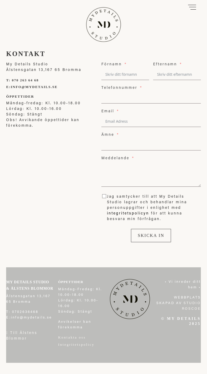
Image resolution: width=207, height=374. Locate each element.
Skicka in (151, 235)
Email (107, 111)
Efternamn (165, 64)
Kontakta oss (72, 337)
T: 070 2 (14, 80)
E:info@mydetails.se (32, 87)
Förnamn (111, 64)
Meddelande (115, 158)
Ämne (107, 135)
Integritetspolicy (76, 345)
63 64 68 (30, 80)
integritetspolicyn (128, 214)
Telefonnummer (119, 88)
